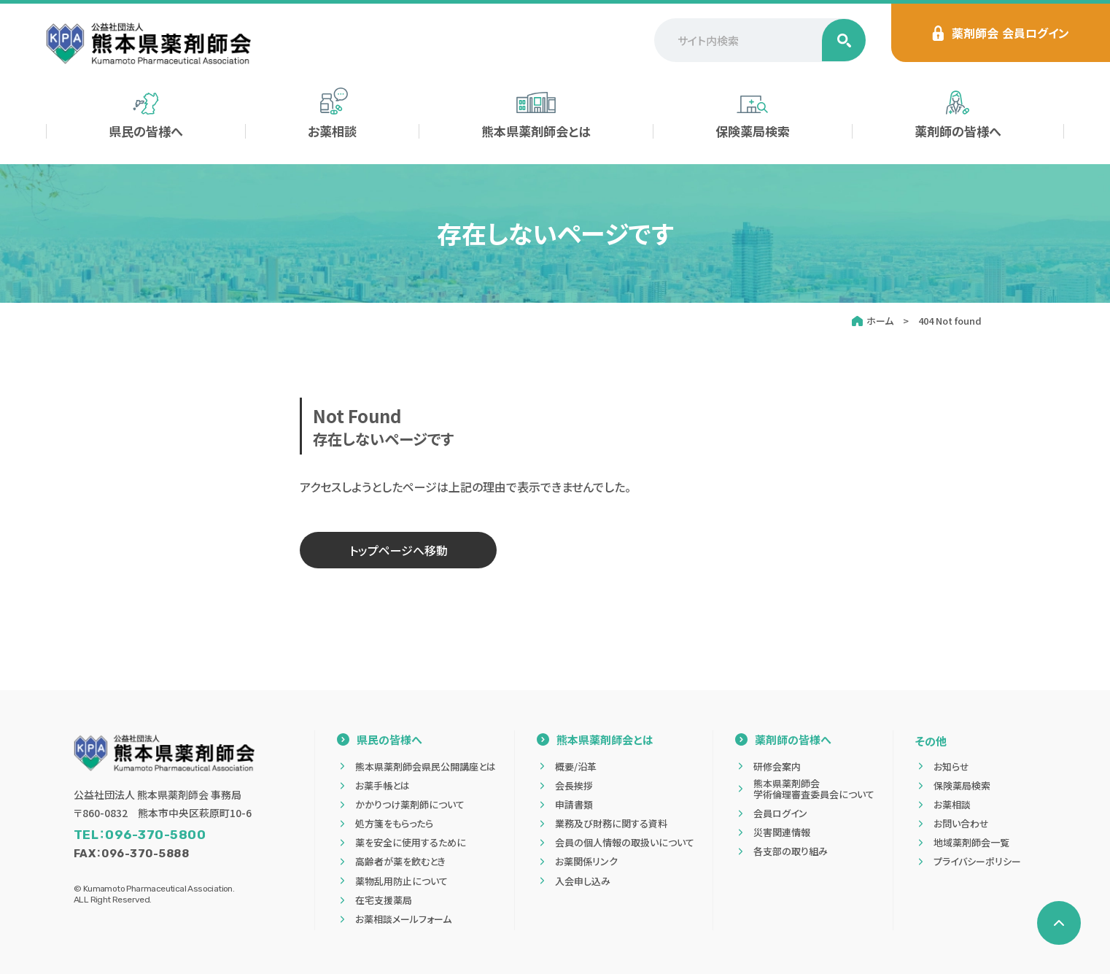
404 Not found (950, 321)
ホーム (879, 321)
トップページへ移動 (398, 550)
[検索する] (844, 40)
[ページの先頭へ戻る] (1059, 923)
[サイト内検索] (760, 40)
